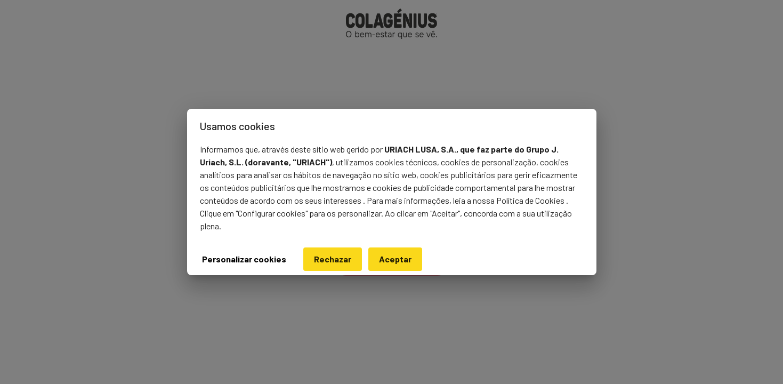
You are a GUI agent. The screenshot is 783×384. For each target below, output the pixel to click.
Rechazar (332, 259)
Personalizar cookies (244, 259)
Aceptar (395, 259)
